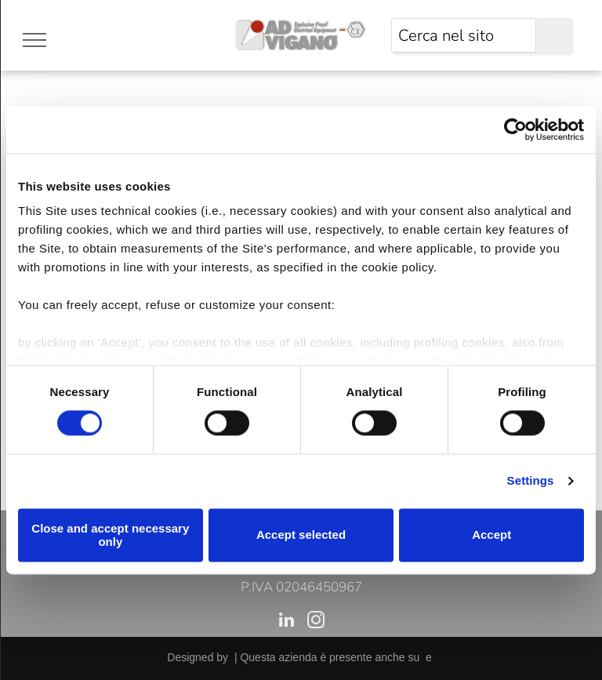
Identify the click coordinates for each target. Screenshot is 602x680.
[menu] (34, 40)
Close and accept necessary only (110, 535)
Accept (491, 535)
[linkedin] (286, 622)
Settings (530, 481)
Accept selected (301, 535)
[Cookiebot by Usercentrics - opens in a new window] (515, 129)
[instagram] (315, 622)
